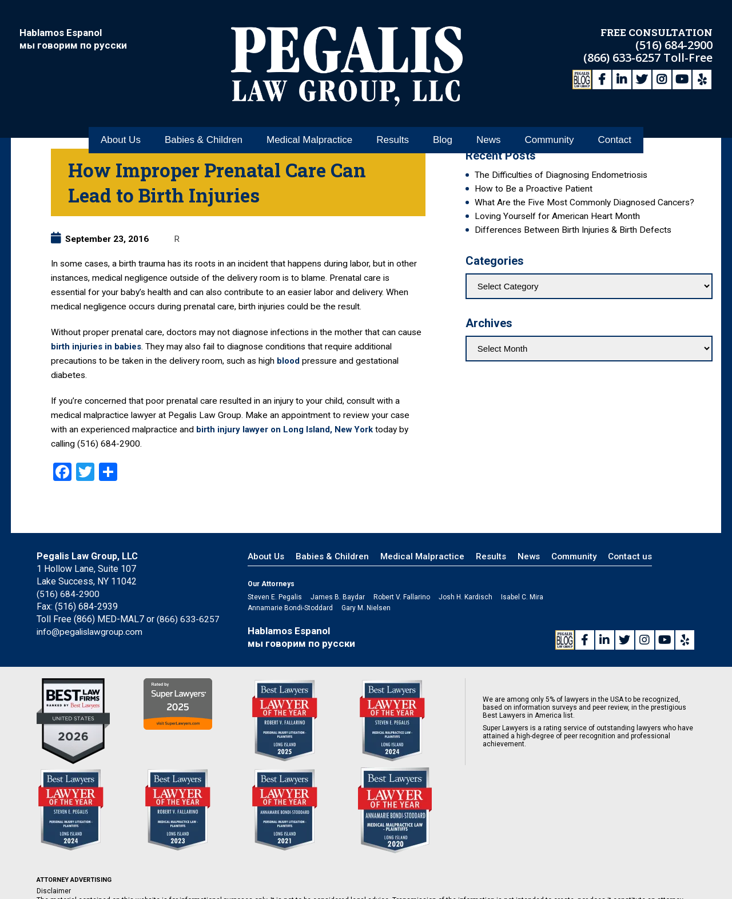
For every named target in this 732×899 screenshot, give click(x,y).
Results (392, 125)
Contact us (630, 556)
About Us (121, 125)
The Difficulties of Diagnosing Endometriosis (561, 175)
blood (289, 361)
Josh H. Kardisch (465, 597)
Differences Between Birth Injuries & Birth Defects (573, 230)
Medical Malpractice (309, 125)
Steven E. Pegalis (275, 597)
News (488, 125)
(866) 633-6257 (623, 55)
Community (549, 125)
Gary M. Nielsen (366, 608)
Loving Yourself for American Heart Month (557, 216)
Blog (442, 125)
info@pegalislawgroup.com (91, 631)
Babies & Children (203, 125)
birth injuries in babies (97, 346)
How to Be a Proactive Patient (533, 189)
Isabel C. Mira (522, 597)
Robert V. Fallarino (401, 597)
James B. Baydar (338, 597)
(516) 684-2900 (674, 43)
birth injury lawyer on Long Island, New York (287, 429)
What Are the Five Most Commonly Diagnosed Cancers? (584, 202)
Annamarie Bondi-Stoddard (290, 608)
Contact (614, 125)
